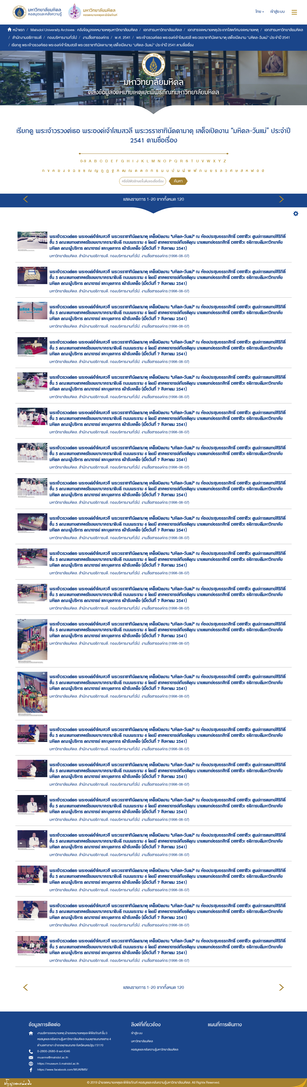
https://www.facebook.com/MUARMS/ (62, 1069)
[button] (259, 11)
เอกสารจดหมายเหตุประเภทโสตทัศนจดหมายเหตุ (223, 30)
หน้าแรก (19, 30)
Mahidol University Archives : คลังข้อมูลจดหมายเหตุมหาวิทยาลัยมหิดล (84, 30)
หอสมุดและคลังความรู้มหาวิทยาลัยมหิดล (154, 1049)
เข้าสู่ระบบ (136, 1033)
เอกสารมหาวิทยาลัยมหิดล (162, 30)
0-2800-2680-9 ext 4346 (53, 1051)
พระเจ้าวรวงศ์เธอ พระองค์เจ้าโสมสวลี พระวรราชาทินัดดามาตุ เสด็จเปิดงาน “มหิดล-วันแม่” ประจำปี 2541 (213, 37)
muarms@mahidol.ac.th (52, 1057)
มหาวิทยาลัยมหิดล (142, 1041)
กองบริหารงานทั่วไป (62, 37)
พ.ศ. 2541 (122, 37)
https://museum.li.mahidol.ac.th (58, 1063)
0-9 (83, 161)
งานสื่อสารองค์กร (96, 37)
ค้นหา (178, 181)
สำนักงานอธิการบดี (27, 37)
